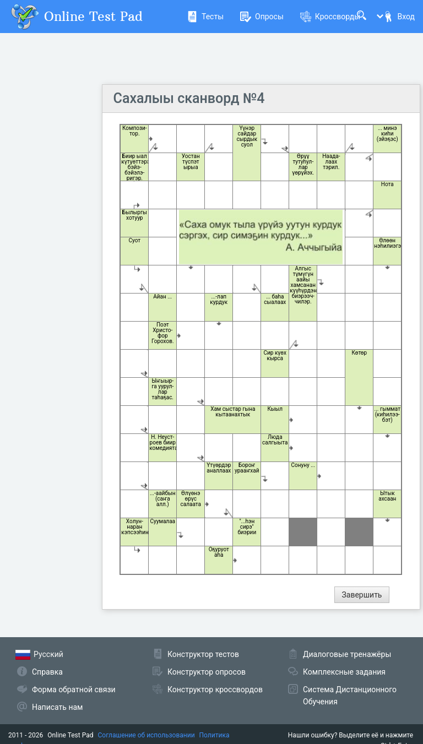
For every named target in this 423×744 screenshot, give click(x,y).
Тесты (205, 16)
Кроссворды (330, 16)
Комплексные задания (344, 671)
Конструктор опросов (206, 671)
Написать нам (57, 707)
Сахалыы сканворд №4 (189, 98)
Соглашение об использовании (146, 735)
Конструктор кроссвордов (215, 689)
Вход (399, 16)
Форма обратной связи (74, 689)
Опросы (262, 16)
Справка (47, 671)
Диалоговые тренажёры (347, 654)
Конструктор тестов (203, 654)
